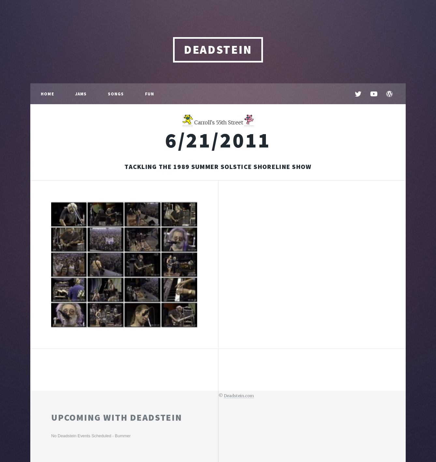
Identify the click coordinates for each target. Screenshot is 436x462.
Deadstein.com (239, 395)
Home (47, 93)
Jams (81, 93)
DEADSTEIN (218, 49)
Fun (149, 93)
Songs (116, 93)
